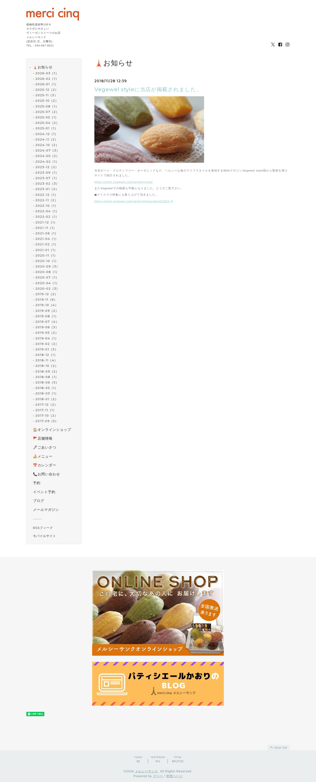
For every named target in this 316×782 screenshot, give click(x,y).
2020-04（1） (47, 283)
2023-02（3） (47, 184)
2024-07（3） (47, 150)
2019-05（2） (46, 333)
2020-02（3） (47, 289)
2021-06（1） (46, 233)
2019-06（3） (47, 327)
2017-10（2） (46, 416)
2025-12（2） (46, 90)
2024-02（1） (47, 162)
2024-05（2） (47, 156)
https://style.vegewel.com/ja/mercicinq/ (123, 182)
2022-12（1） (46, 195)
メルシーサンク (146, 771)
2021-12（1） (46, 222)
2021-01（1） (46, 250)
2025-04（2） (47, 123)
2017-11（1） (45, 410)
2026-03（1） (47, 73)
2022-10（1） (46, 206)
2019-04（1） (46, 338)
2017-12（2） (46, 405)
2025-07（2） (47, 112)
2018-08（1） (46, 377)
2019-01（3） (46, 349)
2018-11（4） (46, 360)
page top (278, 747)
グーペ (158, 776)
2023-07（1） (47, 178)
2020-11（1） (46, 255)
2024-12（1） (46, 134)
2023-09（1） (47, 173)
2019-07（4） (47, 322)
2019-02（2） (47, 344)
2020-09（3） (47, 266)
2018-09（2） (47, 371)
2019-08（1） (46, 316)
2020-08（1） (47, 272)
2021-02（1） (46, 244)
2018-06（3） (47, 382)
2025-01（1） (46, 128)
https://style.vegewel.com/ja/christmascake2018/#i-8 (133, 201)
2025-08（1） (47, 106)
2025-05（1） (46, 117)
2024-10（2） (47, 145)
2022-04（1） (47, 211)
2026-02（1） (47, 79)
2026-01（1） (46, 84)
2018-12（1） (46, 355)
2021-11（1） (45, 228)
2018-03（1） (46, 393)
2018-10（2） (46, 366)
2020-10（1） (46, 261)
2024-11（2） (46, 139)
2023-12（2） (46, 167)
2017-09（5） (46, 421)
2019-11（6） (46, 300)
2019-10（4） (46, 305)
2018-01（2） (46, 399)
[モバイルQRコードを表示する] (55, 536)
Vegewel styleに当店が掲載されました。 (148, 89)
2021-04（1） (46, 239)
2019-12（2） (46, 294)
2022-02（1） (47, 217)
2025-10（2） (46, 101)
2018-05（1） (46, 388)
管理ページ (174, 776)
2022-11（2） (46, 200)
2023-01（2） (47, 189)
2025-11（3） (46, 95)
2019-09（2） (47, 311)
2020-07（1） (47, 277)
